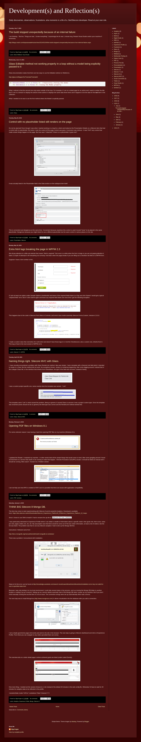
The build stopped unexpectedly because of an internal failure (42, 32)
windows (19, 498)
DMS (115, 40)
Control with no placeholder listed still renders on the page (40, 121)
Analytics (16, 701)
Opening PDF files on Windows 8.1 (28, 425)
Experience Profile (24, 701)
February (118, 122)
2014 (116, 128)
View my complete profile (16, 732)
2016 (116, 101)
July (117, 106)
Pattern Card (117, 58)
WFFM (23, 352)
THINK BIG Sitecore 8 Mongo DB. (27, 506)
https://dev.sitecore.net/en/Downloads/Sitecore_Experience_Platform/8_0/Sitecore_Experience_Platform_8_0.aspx (50, 513)
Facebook (117, 47)
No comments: (33, 52)
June (117, 114)
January (118, 125)
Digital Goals (117, 38)
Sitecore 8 (37, 701)
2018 (116, 96)
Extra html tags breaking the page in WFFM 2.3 (34, 249)
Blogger (86, 721)
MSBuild (19, 54)
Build (15, 54)
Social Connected (119, 78)
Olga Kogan (15, 729)
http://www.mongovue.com (43, 598)
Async (115, 33)
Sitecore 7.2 (17, 352)
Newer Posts (13, 706)
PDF (15, 498)
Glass (15, 113)
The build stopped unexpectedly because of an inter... (123, 109)
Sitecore (23, 240)
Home (57, 706)
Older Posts (101, 706)
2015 (116, 103)
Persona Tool (118, 63)
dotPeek (116, 42)
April (117, 119)
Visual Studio (25, 54)
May (117, 117)
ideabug (73, 721)
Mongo (31, 701)
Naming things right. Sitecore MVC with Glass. (34, 361)
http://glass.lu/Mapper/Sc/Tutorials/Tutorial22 (23, 77)
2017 (116, 98)
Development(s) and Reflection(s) (54, 10)
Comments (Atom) (22, 710)
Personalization (118, 65)
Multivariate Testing (119, 56)
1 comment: (32, 414)
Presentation (17, 240)
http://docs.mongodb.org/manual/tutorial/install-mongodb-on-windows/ (31, 534)
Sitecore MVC (21, 416)
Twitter (116, 81)
